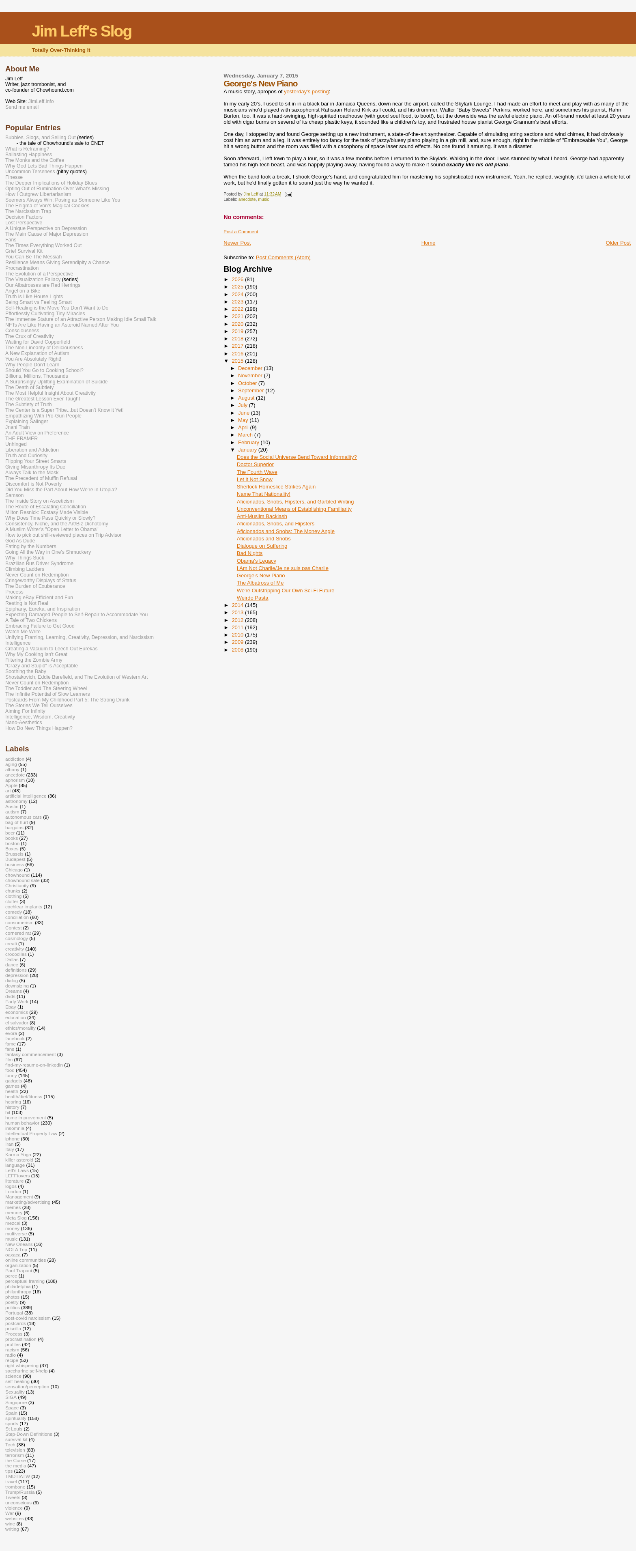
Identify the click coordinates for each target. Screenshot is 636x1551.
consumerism (19, 922)
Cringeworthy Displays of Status (40, 580)
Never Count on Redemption (37, 575)
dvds (10, 996)
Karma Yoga (18, 1154)
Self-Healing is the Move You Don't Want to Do (56, 308)
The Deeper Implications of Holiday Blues (51, 183)
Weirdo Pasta (253, 598)
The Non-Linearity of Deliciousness (44, 348)
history (12, 1107)
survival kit (16, 1439)
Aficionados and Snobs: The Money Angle (286, 531)
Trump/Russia (20, 1492)
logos (11, 1186)
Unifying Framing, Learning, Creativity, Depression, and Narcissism (79, 637)
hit (7, 1112)
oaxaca (13, 1254)
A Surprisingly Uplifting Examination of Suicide (56, 382)
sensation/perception (27, 1386)
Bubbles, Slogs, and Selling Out (40, 137)
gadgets (13, 1080)
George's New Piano (261, 575)
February (249, 442)
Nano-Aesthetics (23, 722)
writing (12, 1529)
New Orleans (19, 1244)
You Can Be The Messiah (33, 257)
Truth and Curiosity (26, 455)
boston (12, 843)
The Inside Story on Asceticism (39, 501)
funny (11, 1075)
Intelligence (17, 643)
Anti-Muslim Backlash (262, 516)
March (246, 435)
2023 (238, 302)
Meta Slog (16, 1217)
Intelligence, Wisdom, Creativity (40, 717)
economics (16, 1012)
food (10, 1070)
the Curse (15, 1460)
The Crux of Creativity (29, 336)
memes (13, 1207)
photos (12, 1296)
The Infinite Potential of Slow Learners (47, 694)
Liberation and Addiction (32, 450)
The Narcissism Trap (28, 211)
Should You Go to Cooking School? (44, 370)
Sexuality (15, 1391)
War (9, 1513)
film (9, 1059)
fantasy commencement (30, 1054)
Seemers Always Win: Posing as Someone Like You (62, 200)
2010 (238, 635)
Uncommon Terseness (30, 171)
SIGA (11, 1397)
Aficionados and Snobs (264, 539)
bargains (14, 827)
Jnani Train (17, 427)
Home (428, 243)
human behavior (22, 1122)
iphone (12, 1138)
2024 (238, 294)
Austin (12, 806)
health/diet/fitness (23, 1096)
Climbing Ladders (24, 569)
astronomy (16, 801)
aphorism (15, 780)
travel (11, 1481)
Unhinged (16, 444)
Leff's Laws (17, 1170)
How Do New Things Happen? (39, 728)
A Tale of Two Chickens (31, 620)
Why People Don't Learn (32, 365)
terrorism (14, 1455)
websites (14, 1518)
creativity (14, 948)
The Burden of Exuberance (35, 586)
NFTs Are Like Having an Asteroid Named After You (62, 325)
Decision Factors (24, 217)
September (251, 390)
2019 (238, 331)
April (244, 427)
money (12, 1228)
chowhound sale (22, 880)
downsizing (17, 985)
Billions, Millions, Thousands (36, 376)
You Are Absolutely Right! (33, 359)
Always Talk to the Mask (32, 472)
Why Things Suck (24, 558)
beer (10, 832)
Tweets (12, 1497)
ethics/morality (20, 1027)
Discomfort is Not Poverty (33, 484)
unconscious (18, 1502)
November (251, 375)
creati (11, 943)
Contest (13, 927)
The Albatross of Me (260, 583)
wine (10, 1523)
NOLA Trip (16, 1249)
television (15, 1449)
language (15, 1165)
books (11, 838)
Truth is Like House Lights (34, 296)
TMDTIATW (17, 1476)
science (13, 1376)
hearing (13, 1101)
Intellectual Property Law (31, 1133)
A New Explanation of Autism (37, 353)
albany (12, 769)
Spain (11, 1412)
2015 (238, 361)
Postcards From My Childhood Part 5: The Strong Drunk (67, 700)
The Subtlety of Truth (28, 404)
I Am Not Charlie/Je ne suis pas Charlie (283, 568)
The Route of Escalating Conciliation (45, 507)
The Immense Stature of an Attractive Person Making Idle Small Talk (80, 319)
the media (15, 1465)
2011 (238, 627)
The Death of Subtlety (29, 387)
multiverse (16, 1233)
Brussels (14, 853)
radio (10, 1354)
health (11, 1091)
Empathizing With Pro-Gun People (43, 416)
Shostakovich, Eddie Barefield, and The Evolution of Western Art (76, 677)
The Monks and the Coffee (34, 160)
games (12, 1085)
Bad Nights (250, 553)
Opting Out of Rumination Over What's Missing (57, 188)
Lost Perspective (23, 223)
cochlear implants (23, 906)
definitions (16, 969)
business (14, 864)
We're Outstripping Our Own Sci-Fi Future (286, 590)
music (263, 199)
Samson (14, 495)
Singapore (16, 1402)
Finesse (14, 177)
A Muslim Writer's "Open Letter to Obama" (52, 529)
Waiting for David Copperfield (37, 342)
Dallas (12, 959)
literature (14, 1180)
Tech (10, 1444)
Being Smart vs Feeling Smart (38, 302)
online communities (25, 1260)
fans (9, 1049)
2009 (238, 642)
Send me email (22, 107)
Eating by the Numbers (30, 546)
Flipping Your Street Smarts (35, 461)
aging (11, 764)
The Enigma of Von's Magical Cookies (47, 206)
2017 (238, 346)
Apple (11, 785)
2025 (238, 287)
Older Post (618, 243)
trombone (15, 1486)
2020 (238, 324)
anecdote (247, 199)
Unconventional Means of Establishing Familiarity (294, 509)
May (243, 420)
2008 (238, 650)
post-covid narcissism (28, 1318)
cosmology (16, 938)
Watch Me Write (23, 632)
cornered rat (18, 933)
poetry (12, 1302)
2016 (238, 354)
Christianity (17, 885)
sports (11, 1423)
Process (14, 592)
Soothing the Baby (25, 671)
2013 (238, 612)
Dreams (13, 991)
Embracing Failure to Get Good (40, 626)
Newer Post (237, 243)
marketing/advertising (27, 1202)
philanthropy (18, 1291)
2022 (238, 309)
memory (13, 1212)
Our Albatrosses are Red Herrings (42, 285)
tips (9, 1471)
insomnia (14, 1128)
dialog (11, 980)
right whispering (22, 1365)
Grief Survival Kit (24, 251)
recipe (11, 1360)
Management (19, 1196)
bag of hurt (16, 822)
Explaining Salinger (26, 421)
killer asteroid (19, 1159)
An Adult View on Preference (37, 433)
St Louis (13, 1428)
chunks (12, 890)
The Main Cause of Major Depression (46, 234)
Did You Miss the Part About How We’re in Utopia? (61, 490)
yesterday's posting (306, 91)
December (251, 368)
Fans (10, 240)
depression (16, 975)
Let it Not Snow (255, 479)
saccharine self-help (26, 1370)
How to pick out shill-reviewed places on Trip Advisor (63, 535)
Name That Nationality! (263, 494)
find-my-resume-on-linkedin (34, 1064)
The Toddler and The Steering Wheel (46, 688)
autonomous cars (23, 817)
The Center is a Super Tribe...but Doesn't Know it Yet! (64, 410)
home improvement (25, 1117)
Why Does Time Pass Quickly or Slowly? (50, 518)
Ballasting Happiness (28, 154)
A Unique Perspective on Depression (46, 228)
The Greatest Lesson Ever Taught (42, 399)
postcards (15, 1323)
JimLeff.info (41, 101)
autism (12, 811)
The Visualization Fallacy (32, 279)
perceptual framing (25, 1281)
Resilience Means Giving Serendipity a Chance (57, 262)
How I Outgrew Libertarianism (38, 194)
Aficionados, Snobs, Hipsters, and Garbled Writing (295, 502)
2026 (238, 279)
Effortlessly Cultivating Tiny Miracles (45, 313)
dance (11, 964)
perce (11, 1275)
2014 (238, 605)
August (247, 398)
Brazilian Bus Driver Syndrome (39, 563)
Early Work (16, 1001)
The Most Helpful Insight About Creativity (50, 393)
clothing (13, 896)
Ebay (10, 1006)
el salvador (16, 1022)
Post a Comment (240, 231)
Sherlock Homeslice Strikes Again (276, 487)
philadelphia (18, 1286)
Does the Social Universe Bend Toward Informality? (297, 457)
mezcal (12, 1223)
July (243, 405)
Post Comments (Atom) (283, 257)
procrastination (21, 1339)
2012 (238, 620)
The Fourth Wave (257, 472)
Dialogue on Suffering (262, 546)
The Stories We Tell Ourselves (39, 705)
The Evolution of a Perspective (39, 274)
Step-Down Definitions (28, 1434)
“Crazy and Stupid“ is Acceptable (41, 666)
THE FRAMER (21, 438)
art (8, 790)
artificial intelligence (26, 795)
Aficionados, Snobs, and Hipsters (276, 524)
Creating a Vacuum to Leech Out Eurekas (51, 649)
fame (10, 1043)
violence (14, 1507)
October (248, 383)
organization (18, 1265)
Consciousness (22, 330)
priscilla (13, 1328)
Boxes (12, 848)
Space (12, 1407)
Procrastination (22, 268)
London (13, 1191)
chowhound (17, 875)
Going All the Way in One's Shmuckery (48, 552)
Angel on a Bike (22, 291)
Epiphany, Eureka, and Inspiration (42, 609)
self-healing (17, 1381)
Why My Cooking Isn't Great (36, 654)
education (15, 1017)
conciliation (17, 917)
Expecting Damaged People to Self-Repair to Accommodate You (76, 614)
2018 (238, 339)
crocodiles (16, 954)
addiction (14, 759)
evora (11, 1033)
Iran (9, 1144)
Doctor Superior (255, 464)
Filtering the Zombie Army (33, 660)
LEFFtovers (17, 1175)
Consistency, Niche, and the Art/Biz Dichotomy (56, 524)
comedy (13, 911)
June (244, 413)
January (248, 450)
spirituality (15, 1418)
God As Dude (20, 541)
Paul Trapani (18, 1270)
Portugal (14, 1312)
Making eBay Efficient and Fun (39, 597)
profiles (13, 1344)
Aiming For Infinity (25, 711)
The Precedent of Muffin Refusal (41, 478)
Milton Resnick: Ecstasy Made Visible (46, 512)
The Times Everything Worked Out (43, 245)
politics (12, 1307)
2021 (238, 316)
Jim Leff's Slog (81, 31)
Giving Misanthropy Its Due (35, 467)
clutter (11, 901)
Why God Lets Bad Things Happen (44, 166)
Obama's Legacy (256, 561)
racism (12, 1349)
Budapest (15, 859)
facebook (15, 1038)
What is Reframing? (27, 149)
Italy (9, 1149)
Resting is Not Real (26, 603)
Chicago (14, 869)
